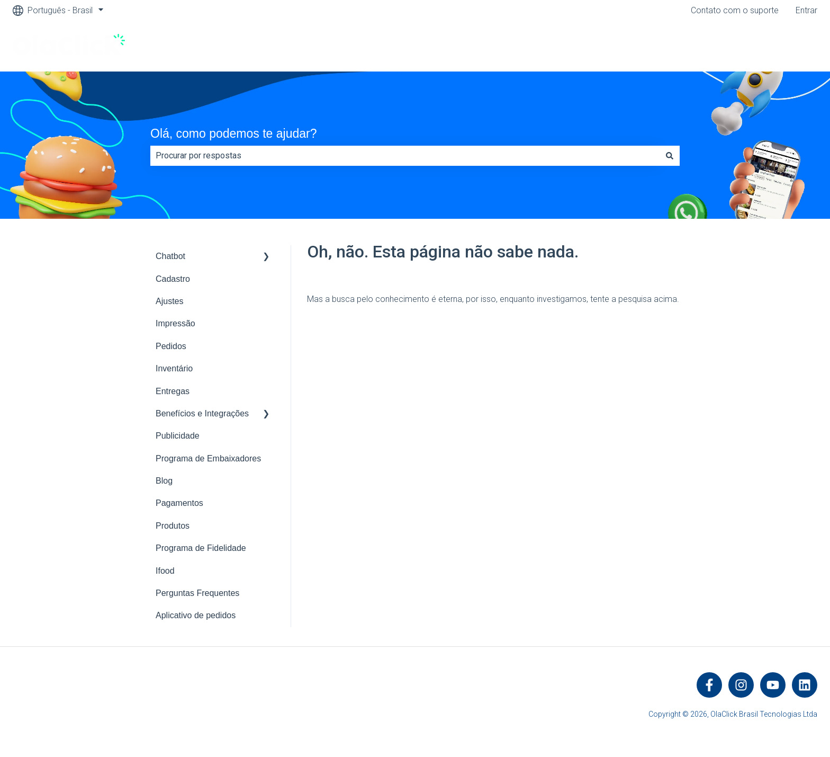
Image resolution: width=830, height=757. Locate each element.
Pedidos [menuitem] (171, 346)
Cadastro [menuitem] (173, 278)
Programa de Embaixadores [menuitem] (208, 458)
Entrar (806, 10)
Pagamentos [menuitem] (179, 502)
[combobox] (405, 156)
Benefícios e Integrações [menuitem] (202, 413)
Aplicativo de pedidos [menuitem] (196, 615)
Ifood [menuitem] (165, 570)
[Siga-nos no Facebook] (709, 685)
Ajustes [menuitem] (169, 301)
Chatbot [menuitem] (170, 256)
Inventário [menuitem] (174, 368)
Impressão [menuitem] (175, 323)
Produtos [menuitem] (173, 525)
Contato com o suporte (735, 10)
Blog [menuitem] (164, 480)
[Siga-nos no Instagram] (741, 685)
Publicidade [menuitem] (178, 435)
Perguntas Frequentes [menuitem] (197, 593)
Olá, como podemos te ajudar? (233, 133)
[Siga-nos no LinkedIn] (804, 685)
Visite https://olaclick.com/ (757, 46)
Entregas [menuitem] (173, 391)
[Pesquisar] (670, 156)
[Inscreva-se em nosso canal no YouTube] (773, 685)
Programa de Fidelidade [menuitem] (201, 548)
